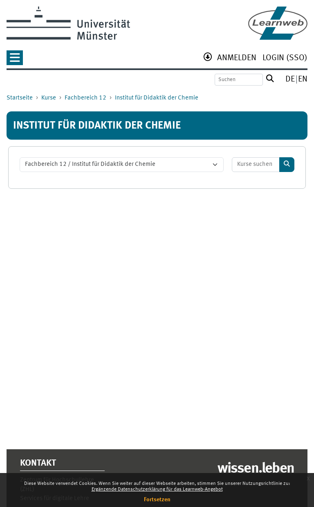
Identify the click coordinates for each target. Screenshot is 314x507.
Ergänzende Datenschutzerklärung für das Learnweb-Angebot (157, 489)
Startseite (20, 98)
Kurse (48, 98)
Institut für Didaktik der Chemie (156, 98)
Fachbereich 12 (85, 98)
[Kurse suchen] (256, 164)
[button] (15, 60)
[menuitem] (236, 59)
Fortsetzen (157, 499)
